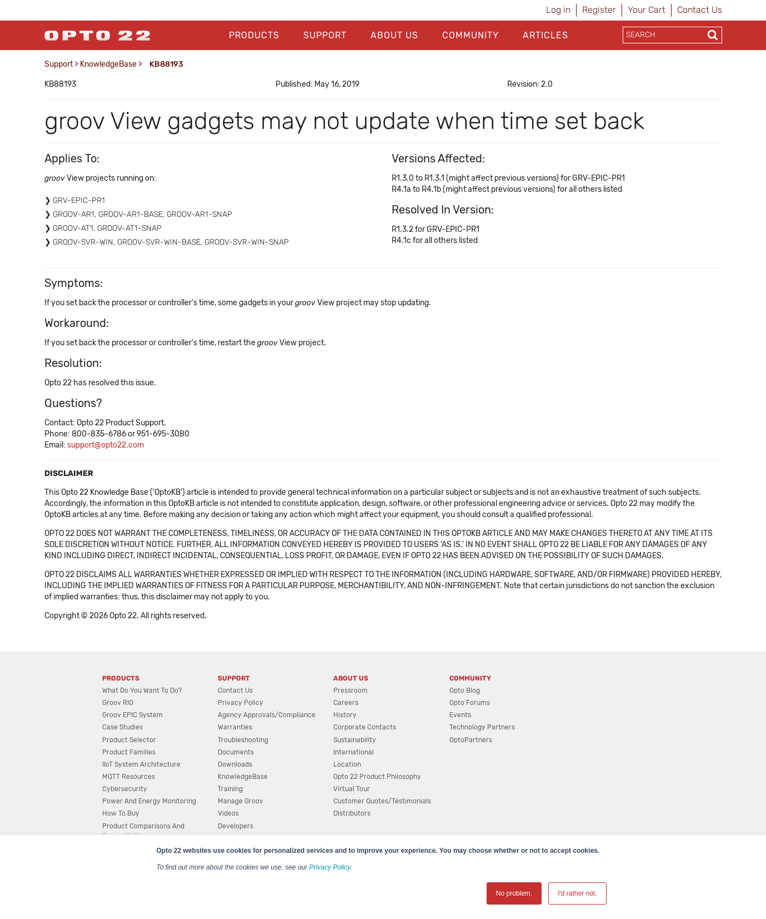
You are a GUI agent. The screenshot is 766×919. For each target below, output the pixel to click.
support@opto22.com (105, 445)
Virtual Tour (351, 789)
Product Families (129, 752)
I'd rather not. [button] (577, 893)
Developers (235, 826)
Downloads (235, 764)
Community (470, 35)
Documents (236, 752)
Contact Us (699, 9)
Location (347, 764)
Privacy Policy (330, 867)
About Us (394, 35)
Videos (228, 813)
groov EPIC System (132, 715)
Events (460, 715)
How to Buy (120, 813)
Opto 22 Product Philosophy (377, 777)
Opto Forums (469, 703)
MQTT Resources (128, 777)
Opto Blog (464, 690)
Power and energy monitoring (149, 801)
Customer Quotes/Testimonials (382, 801)
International (353, 752)
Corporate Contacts (364, 727)
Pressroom (350, 690)
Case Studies (122, 727)
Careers (345, 703)
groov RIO (117, 703)
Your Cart (646, 9)
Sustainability (354, 740)
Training (230, 789)
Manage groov (240, 801)
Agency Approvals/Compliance (267, 715)
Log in (558, 9)
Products (254, 35)
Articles (545, 35)
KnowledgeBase (108, 64)
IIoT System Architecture (141, 764)
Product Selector (129, 740)
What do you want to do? (142, 690)
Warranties (235, 727)
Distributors (352, 813)
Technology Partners (482, 727)
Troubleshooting (243, 740)
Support (325, 35)
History (345, 715)
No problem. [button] (514, 893)
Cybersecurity (124, 789)
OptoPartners (470, 740)
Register (599, 9)
